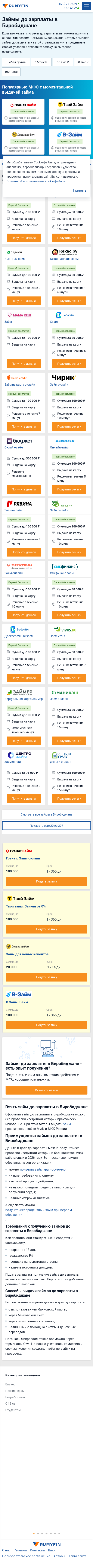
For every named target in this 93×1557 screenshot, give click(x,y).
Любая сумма (16, 62)
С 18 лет (11, 1403)
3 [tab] (42, 1533)
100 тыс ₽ (11, 72)
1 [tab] (34, 1533)
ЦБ (60, 4)
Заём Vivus (57, 636)
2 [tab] (38, 1533)
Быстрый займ (14, 259)
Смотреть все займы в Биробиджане (46, 814)
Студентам (13, 1410)
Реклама (20, 1550)
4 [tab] (46, 1533)
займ (67, 1124)
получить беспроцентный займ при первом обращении (38, 1212)
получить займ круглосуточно (43, 1169)
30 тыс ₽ (63, 62)
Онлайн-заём (13, 447)
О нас (6, 1550)
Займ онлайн (59, 384)
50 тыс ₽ (83, 62)
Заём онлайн (13, 510)
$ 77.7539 (70, 4)
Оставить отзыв (46, 1090)
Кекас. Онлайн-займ (64, 259)
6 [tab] (55, 1533)
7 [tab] (59, 1533)
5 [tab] (51, 1533)
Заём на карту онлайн (19, 384)
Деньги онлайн (60, 762)
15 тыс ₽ (41, 62)
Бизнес (10, 1384)
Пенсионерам (14, 1391)
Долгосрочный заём (18, 636)
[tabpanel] (44, 1393)
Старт (54, 321)
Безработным (15, 1397)
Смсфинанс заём (62, 573)
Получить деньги (24, 238)
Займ (8, 321)
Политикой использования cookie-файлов (35, 181)
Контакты (37, 1550)
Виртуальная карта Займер (23, 699)
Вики (52, 1550)
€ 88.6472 (70, 8)
